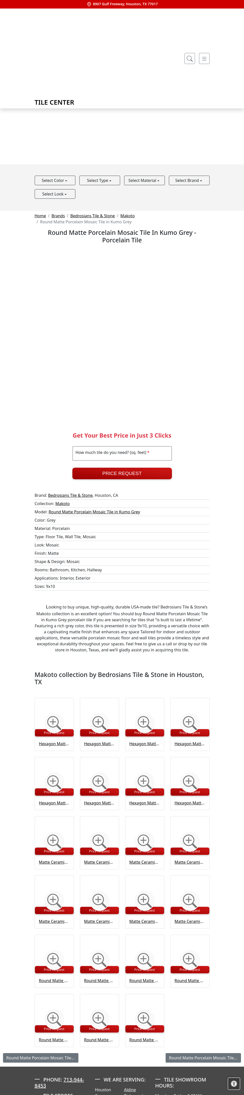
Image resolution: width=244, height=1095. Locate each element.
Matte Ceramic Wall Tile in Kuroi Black (144, 862)
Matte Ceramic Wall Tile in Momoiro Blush (54, 921)
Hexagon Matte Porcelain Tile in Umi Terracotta (190, 803)
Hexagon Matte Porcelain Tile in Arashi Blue (54, 743)
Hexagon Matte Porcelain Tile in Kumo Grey (99, 743)
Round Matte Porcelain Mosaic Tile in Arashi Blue (54, 980)
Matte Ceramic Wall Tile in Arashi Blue (54, 862)
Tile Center (69, 58)
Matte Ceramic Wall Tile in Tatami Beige (144, 921)
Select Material (142, 180)
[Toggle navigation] (204, 58)
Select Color (53, 180)
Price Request (122, 473)
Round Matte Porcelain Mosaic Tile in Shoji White (54, 1040)
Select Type (98, 180)
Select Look (53, 194)
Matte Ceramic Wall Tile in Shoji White (99, 921)
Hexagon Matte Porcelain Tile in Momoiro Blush (54, 803)
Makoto (127, 216)
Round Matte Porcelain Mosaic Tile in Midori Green (144, 980)
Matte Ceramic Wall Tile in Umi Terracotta (190, 921)
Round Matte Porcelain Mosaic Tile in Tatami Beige (99, 1040)
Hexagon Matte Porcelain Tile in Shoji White (99, 803)
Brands (58, 216)
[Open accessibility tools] (234, 1083)
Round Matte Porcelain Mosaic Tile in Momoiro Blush (190, 980)
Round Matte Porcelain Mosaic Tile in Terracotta (144, 1040)
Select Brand (187, 180)
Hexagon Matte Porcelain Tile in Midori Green (190, 743)
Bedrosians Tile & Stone (92, 216)
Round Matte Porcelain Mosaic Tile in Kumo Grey (94, 512)
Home (40, 216)
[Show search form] (189, 58)
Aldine (130, 1089)
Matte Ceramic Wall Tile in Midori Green (190, 862)
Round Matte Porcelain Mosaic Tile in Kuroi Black (99, 980)
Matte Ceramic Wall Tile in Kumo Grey (99, 862)
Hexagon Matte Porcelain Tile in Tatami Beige (144, 803)
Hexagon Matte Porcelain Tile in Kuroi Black (144, 743)
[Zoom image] (54, 723)
